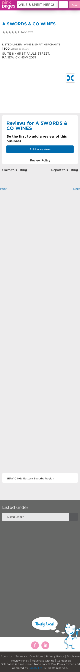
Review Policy (20, 660)
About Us (7, 656)
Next (76, 188)
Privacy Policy (55, 656)
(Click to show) (20, 49)
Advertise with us (43, 660)
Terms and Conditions (29, 656)
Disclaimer (73, 656)
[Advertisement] (40, 335)
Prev (3, 188)
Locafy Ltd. (36, 667)
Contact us (64, 660)
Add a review (40, 149)
